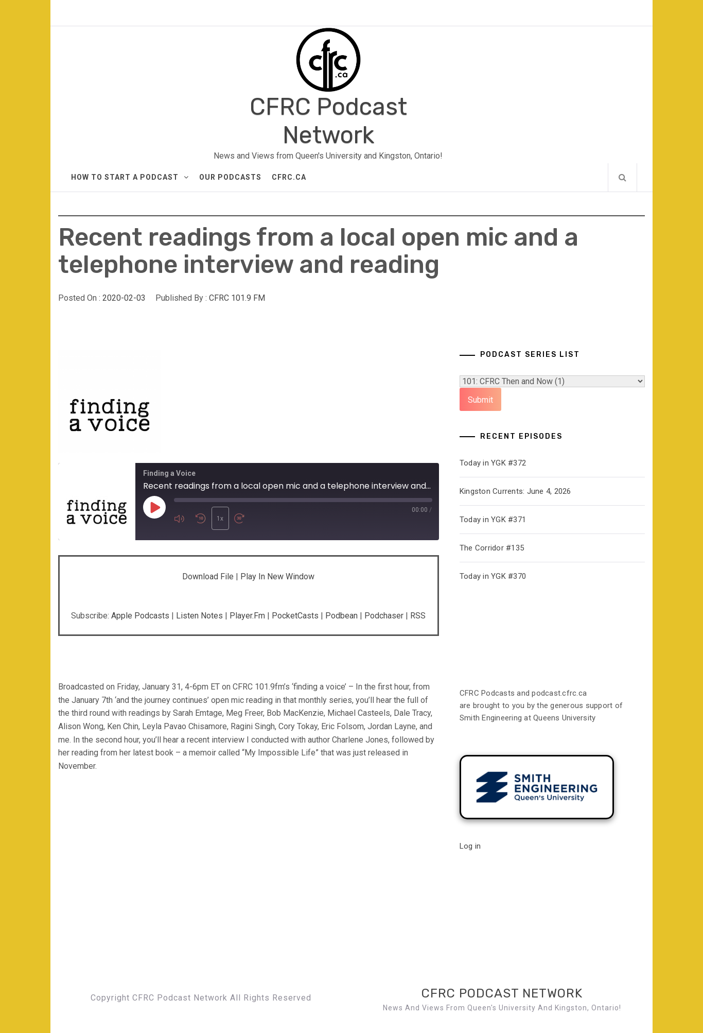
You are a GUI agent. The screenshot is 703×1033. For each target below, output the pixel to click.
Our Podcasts (230, 177)
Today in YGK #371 (493, 519)
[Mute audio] (182, 518)
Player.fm (247, 616)
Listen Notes (199, 616)
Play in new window (277, 576)
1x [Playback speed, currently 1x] (219, 518)
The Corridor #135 (492, 548)
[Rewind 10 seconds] (201, 518)
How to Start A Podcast (130, 177)
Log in (470, 846)
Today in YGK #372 (493, 463)
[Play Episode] (154, 507)
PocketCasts (295, 616)
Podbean (341, 616)
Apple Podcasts (140, 616)
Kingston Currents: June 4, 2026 (515, 491)
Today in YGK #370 (493, 576)
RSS (418, 616)
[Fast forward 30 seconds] (241, 518)
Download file (208, 576)
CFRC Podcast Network (328, 121)
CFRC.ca (289, 177)
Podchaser (383, 616)
